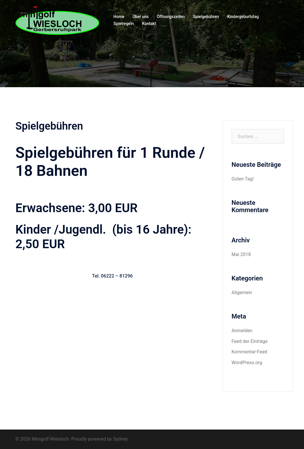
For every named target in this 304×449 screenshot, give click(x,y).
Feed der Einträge (250, 341)
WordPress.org (247, 362)
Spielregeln (123, 23)
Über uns (141, 16)
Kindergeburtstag (243, 16)
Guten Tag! (243, 179)
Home (118, 16)
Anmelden (242, 330)
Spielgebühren (206, 16)
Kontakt (149, 23)
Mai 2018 (241, 254)
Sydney (120, 439)
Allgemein (242, 292)
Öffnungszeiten (171, 16)
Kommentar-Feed (249, 352)
